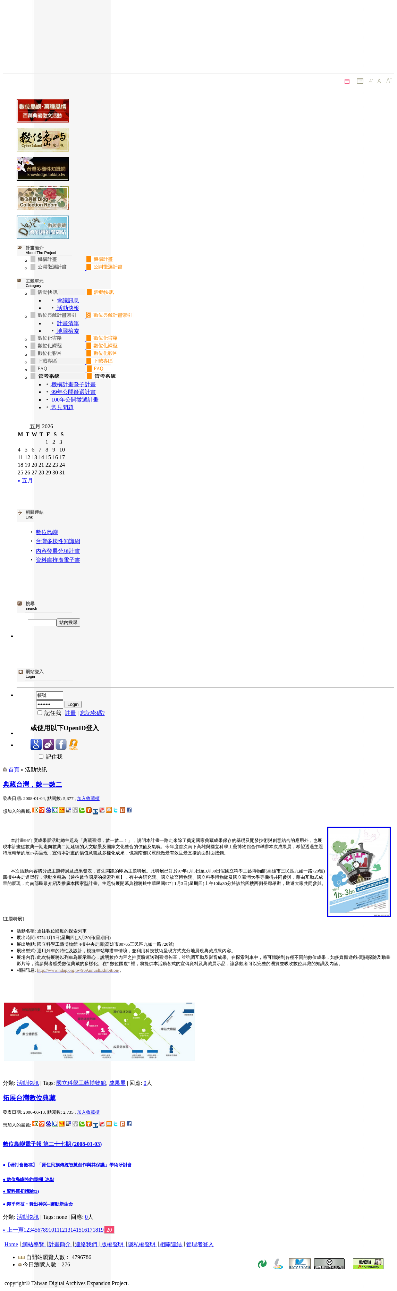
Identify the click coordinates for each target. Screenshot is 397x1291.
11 (56, 1230)
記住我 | (48, 713)
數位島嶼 (47, 532)
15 (79, 1230)
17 (90, 1230)
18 (95, 1230)
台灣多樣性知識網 (58, 541)
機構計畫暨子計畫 (73, 384)
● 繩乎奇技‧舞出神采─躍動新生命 (38, 1204)
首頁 (13, 770)
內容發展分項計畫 (58, 551)
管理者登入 (200, 1244)
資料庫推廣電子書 (58, 560)
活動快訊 (28, 1083)
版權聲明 (112, 1244)
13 (67, 1230)
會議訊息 (68, 300)
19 (101, 1230)
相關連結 (170, 1244)
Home (11, 1244)
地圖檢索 (67, 331)
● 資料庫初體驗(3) (21, 1191)
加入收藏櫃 (88, 798)
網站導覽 (33, 1244)
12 (62, 1230)
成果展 (117, 1083)
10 (51, 1230)
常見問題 (62, 407)
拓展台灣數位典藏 (29, 1098)
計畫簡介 (59, 1244)
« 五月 (25, 480)
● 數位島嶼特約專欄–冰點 (28, 1179)
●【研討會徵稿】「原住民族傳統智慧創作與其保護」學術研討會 (67, 1164)
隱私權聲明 (141, 1244)
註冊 (70, 713)
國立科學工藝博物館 (81, 1083)
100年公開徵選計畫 (74, 400)
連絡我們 (86, 1244)
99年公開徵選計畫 (73, 392)
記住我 (46, 757)
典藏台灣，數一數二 (32, 784)
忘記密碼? (92, 713)
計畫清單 (68, 323)
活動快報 (67, 308)
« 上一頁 (13, 1230)
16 (84, 1230)
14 (73, 1230)
